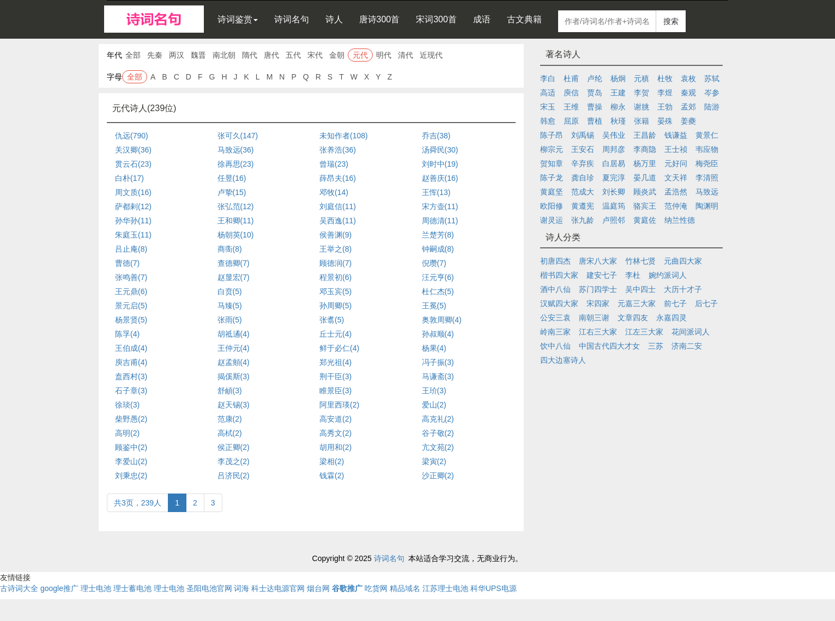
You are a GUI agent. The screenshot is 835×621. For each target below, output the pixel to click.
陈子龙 (551, 177)
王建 (618, 92)
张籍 (641, 121)
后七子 (706, 303)
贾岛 (594, 92)
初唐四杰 (555, 261)
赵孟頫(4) (233, 362)
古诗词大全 (19, 588)
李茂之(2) (233, 461)
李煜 (665, 92)
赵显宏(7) (233, 277)
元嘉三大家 (637, 303)
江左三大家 (644, 331)
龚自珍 (582, 177)
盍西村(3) (131, 376)
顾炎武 (644, 191)
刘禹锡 (582, 135)
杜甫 (571, 78)
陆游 (711, 106)
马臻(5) (229, 305)
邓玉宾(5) (335, 291)
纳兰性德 (679, 220)
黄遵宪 (582, 206)
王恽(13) (436, 192)
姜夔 (688, 121)
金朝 (336, 55)
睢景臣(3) (335, 390)
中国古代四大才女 (609, 346)
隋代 (249, 55)
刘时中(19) (440, 164)
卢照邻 (613, 220)
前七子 (675, 303)
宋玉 (547, 106)
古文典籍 (524, 19)
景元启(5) (131, 305)
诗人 (334, 19)
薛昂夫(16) (337, 178)
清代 (405, 55)
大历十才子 (683, 289)
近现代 (431, 55)
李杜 (632, 275)
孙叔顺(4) (438, 334)
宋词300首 (436, 19)
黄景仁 (706, 135)
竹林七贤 (640, 261)
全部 (133, 55)
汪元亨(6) (438, 277)
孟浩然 (675, 191)
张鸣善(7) (131, 277)
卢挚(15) (231, 192)
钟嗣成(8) (438, 249)
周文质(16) (133, 192)
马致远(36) (235, 149)
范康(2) (229, 419)
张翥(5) (331, 319)
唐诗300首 (379, 19)
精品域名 (405, 588)
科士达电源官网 (278, 588)
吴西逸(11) (337, 220)
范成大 (582, 191)
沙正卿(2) (438, 475)
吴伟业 (613, 135)
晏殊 (665, 121)
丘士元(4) (335, 334)
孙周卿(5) (335, 305)
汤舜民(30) (440, 149)
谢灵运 (551, 220)
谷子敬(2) (438, 433)
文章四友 (633, 317)
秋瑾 (618, 121)
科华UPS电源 (493, 588)
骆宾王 (644, 206)
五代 (293, 55)
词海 (241, 588)
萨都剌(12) (133, 206)
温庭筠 (613, 206)
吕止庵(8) (131, 249)
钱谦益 (675, 135)
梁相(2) (331, 461)
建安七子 (601, 275)
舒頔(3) (229, 390)
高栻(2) (229, 433)
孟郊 (688, 106)
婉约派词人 (668, 275)
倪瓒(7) (434, 263)
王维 (571, 106)
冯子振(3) (438, 362)
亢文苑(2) (438, 447)
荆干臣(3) (335, 376)
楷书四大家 (559, 275)
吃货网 (376, 588)
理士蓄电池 (132, 588)
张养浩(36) (337, 149)
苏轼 (711, 78)
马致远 (706, 191)
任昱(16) (231, 178)
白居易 (613, 163)
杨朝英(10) (235, 234)
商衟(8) (229, 249)
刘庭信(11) (337, 206)
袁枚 (688, 78)
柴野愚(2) (131, 419)
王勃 (665, 106)
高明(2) (127, 433)
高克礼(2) (438, 419)
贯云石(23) (133, 164)
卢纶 (594, 78)
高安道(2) (335, 419)
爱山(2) (434, 404)
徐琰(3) (127, 404)
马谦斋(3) (438, 376)
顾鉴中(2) (131, 447)
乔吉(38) (436, 135)
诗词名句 (291, 19)
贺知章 (551, 163)
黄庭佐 (644, 220)
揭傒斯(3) (233, 376)
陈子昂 (551, 135)
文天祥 (675, 177)
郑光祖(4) (335, 362)
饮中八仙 (555, 346)
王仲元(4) (233, 348)
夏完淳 (613, 177)
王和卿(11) (235, 220)
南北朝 (224, 55)
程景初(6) (335, 277)
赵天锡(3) (233, 404)
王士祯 (675, 149)
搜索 (671, 21)
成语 (482, 19)
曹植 (594, 121)
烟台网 (318, 588)
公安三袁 (555, 317)
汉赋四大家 (559, 303)
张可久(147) (237, 135)
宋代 (315, 55)
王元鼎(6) (131, 291)
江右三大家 (598, 331)
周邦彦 (613, 149)
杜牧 (665, 78)
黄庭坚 (551, 191)
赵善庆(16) (440, 178)
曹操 (594, 106)
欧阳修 (551, 206)
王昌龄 (644, 135)
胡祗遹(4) (233, 334)
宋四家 (597, 303)
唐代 (271, 55)
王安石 (582, 149)
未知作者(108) (343, 135)
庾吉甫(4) (131, 362)
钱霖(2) (331, 475)
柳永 (618, 106)
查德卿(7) (233, 263)
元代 (360, 55)
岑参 (711, 92)
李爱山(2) (131, 461)
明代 (383, 55)
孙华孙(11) (133, 220)
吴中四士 (640, 289)
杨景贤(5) (131, 319)
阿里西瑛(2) (339, 404)
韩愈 (547, 121)
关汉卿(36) (133, 149)
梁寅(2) (434, 461)
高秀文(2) (335, 433)
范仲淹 (675, 206)
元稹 (641, 78)
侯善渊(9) (335, 234)
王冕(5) (434, 305)
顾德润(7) (335, 263)
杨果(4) (434, 348)
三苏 (655, 346)
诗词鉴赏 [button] (237, 19)
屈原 (571, 121)
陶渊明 (706, 206)
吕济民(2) (233, 475)
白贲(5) (229, 291)
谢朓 (641, 106)
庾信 (571, 92)
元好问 (675, 163)
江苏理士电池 (445, 588)
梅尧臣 (706, 163)
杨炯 (618, 78)
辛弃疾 (582, 163)
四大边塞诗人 (563, 360)
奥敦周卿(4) (442, 319)
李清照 (706, 177)
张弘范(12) (235, 206)
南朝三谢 (594, 317)
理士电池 (96, 588)
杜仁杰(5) (438, 291)
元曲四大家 (683, 261)
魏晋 (198, 55)
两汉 (176, 55)
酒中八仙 (555, 289)
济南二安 (686, 346)
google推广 (59, 588)
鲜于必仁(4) (339, 348)
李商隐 (644, 149)
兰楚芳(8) (438, 234)
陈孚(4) (127, 334)
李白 (547, 78)
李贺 (641, 92)
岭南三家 (555, 331)
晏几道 (644, 177)
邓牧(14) (333, 192)
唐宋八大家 (598, 261)
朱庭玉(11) (133, 234)
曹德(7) (127, 263)
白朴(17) (129, 178)
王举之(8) (335, 249)
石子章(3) (131, 390)
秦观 (688, 92)
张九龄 (582, 220)
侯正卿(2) (233, 447)
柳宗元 (551, 149)
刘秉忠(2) (131, 475)
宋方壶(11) (440, 206)
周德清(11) (440, 220)
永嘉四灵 (671, 317)
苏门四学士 (598, 289)
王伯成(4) (131, 348)
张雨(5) (229, 319)
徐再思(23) (235, 164)
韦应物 (706, 149)
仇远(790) (131, 135)
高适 (547, 92)
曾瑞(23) (333, 164)
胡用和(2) (335, 447)
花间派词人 (690, 331)
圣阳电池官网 (209, 588)
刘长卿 (613, 191)
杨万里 (644, 163)
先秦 (154, 55)
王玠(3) (434, 390)
